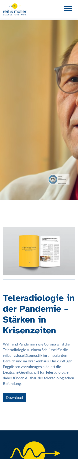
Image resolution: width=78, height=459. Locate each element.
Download (14, 397)
